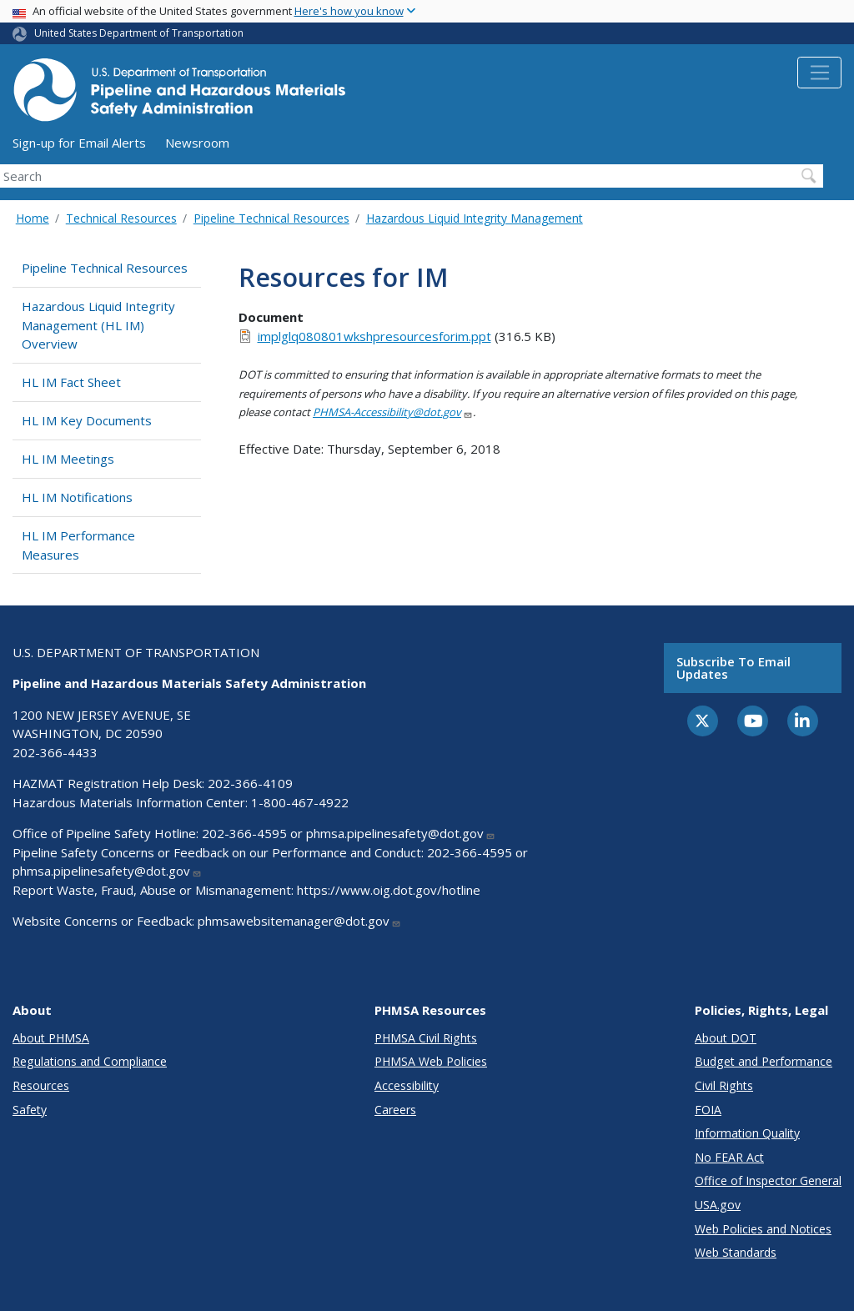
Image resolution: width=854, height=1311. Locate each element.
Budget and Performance (763, 1061)
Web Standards (735, 1252)
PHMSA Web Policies (430, 1061)
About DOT (725, 1038)
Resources (41, 1085)
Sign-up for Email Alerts (79, 142)
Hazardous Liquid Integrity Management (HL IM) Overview (98, 325)
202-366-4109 (250, 783)
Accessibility (406, 1085)
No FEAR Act (729, 1157)
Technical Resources (121, 218)
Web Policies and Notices (763, 1229)
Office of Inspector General (768, 1180)
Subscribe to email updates (733, 667)
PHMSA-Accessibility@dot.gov (393, 411)
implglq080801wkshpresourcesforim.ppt (374, 336)
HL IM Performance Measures (78, 545)
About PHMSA (51, 1038)
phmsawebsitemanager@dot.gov (299, 920)
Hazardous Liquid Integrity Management (474, 218)
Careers (395, 1110)
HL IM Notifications (77, 497)
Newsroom (197, 142)
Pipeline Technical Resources (271, 218)
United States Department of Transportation (139, 33)
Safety (30, 1110)
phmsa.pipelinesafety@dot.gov (400, 833)
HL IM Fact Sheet (71, 382)
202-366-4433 (55, 752)
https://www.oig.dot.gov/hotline (388, 890)
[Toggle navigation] (819, 72)
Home (32, 218)
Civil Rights (724, 1085)
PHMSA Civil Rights (425, 1038)
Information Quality (747, 1133)
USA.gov (718, 1205)
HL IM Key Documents (87, 420)
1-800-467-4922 (300, 802)
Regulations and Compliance (90, 1061)
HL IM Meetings (68, 458)
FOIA (708, 1110)
